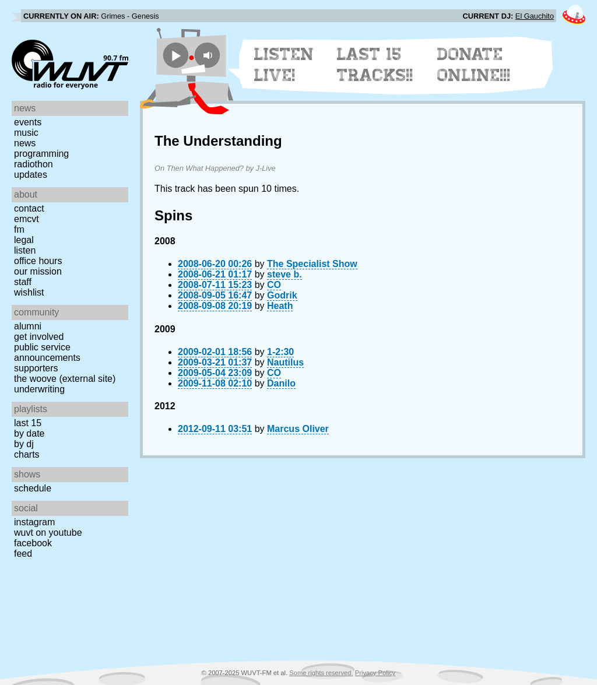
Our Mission (38, 271)
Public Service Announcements (47, 352)
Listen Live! (284, 65)
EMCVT (26, 219)
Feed (23, 553)
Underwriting (39, 389)
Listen (25, 250)
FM (19, 229)
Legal (24, 240)
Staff (22, 282)
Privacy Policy (375, 672)
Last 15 (27, 423)
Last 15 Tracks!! (375, 65)
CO (274, 285)
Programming (41, 154)
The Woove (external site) (64, 379)
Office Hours (38, 261)
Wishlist (29, 292)
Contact (29, 208)
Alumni (27, 326)
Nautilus (285, 362)
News (25, 143)
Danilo (281, 383)
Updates (30, 175)
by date (29, 433)
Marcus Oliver (298, 429)
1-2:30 (280, 352)
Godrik (282, 295)
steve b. (284, 274)
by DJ (24, 444)
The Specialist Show (312, 264)
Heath (280, 306)
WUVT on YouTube (48, 533)
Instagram (34, 522)
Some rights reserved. (321, 672)
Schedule (32, 488)
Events (27, 122)
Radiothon (33, 164)
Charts (27, 454)
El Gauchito (534, 16)
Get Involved (39, 337)
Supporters (36, 368)
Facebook (33, 543)
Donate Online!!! (474, 65)
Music (26, 133)
